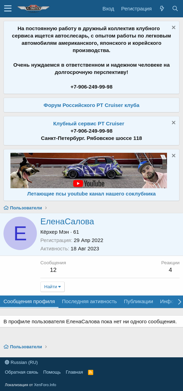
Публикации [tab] (138, 301)
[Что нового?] (161, 8)
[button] (7, 8)
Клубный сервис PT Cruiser (88, 123)
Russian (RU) (21, 362)
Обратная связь (21, 372)
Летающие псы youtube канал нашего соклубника (91, 194)
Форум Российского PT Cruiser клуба (91, 105)
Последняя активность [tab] (89, 301)
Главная (74, 372)
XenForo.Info (45, 385)
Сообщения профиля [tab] (29, 301)
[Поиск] (175, 8)
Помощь (52, 372)
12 (53, 270)
